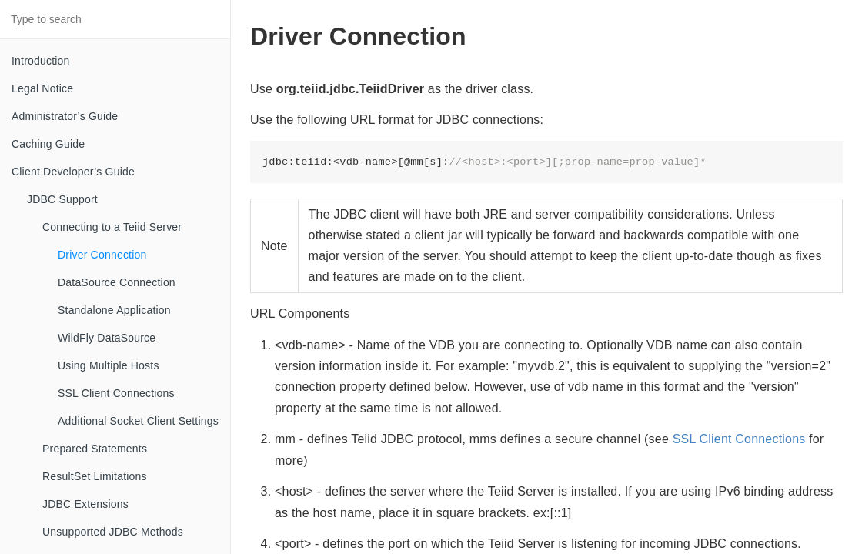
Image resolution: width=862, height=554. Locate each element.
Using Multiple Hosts (108, 365)
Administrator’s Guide (65, 116)
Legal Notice (42, 88)
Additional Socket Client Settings (138, 421)
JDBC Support (62, 199)
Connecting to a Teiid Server (112, 227)
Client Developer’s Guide (73, 171)
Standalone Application (114, 310)
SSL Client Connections (116, 393)
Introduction (41, 61)
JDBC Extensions (85, 504)
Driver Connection (102, 255)
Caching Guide (48, 144)
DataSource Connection (116, 282)
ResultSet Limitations (94, 476)
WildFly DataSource (106, 338)
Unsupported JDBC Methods (112, 532)
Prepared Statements (94, 448)
